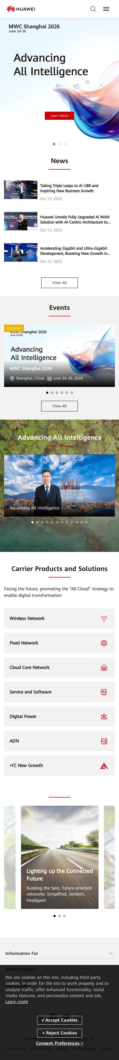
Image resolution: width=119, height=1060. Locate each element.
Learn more (16, 1001)
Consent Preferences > (59, 1043)
